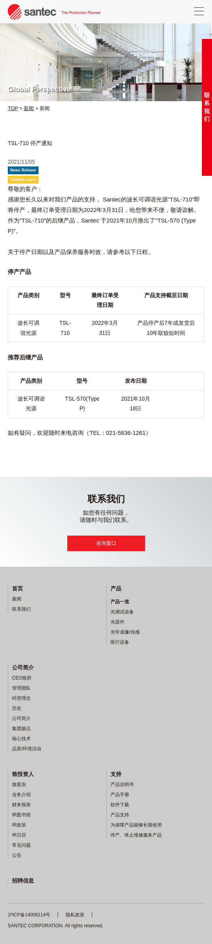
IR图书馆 (21, 815)
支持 (115, 774)
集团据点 (21, 728)
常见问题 (21, 845)
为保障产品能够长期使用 (136, 825)
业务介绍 (21, 794)
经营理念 (21, 698)
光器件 (117, 622)
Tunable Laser (23, 179)
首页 (17, 588)
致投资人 (23, 774)
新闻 (29, 108)
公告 (16, 855)
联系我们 (21, 609)
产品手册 (119, 794)
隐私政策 (75, 915)
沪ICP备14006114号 (29, 915)
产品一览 (119, 601)
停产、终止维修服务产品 (136, 835)
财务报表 (21, 804)
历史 (16, 708)
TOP (13, 108)
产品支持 (119, 815)
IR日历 (19, 835)
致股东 (19, 784)
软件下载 (119, 804)
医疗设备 (119, 642)
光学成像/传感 (125, 632)
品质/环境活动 (26, 748)
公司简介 (23, 667)
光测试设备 (122, 612)
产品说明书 (122, 784)
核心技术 (21, 738)
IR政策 (19, 825)
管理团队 (21, 688)
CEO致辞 (22, 678)
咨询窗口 (106, 543)
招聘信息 (23, 880)
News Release (23, 170)
